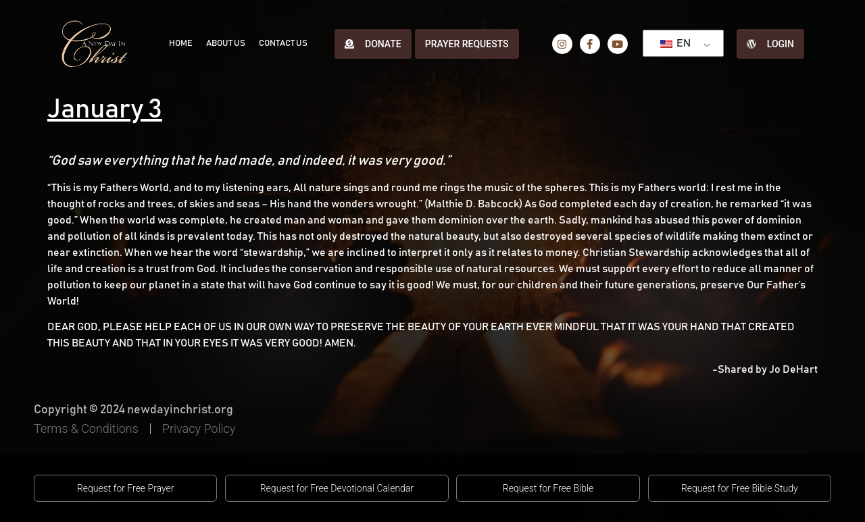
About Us (225, 43)
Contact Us (283, 43)
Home (181, 43)
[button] (125, 488)
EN (675, 43)
